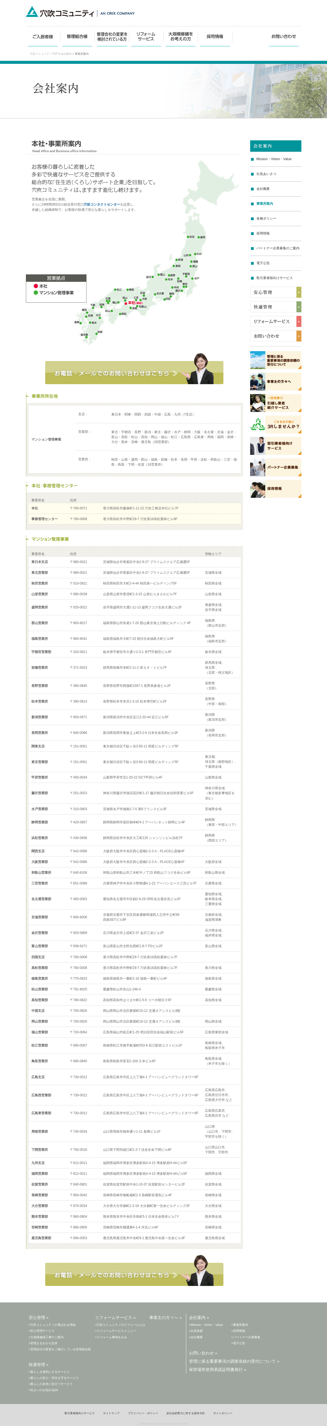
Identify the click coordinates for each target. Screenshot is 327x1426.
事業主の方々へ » (165, 1317)
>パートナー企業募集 (245, 1337)
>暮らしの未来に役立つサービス (51, 1384)
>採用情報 (238, 1330)
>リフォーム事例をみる (111, 1337)
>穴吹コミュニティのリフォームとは (120, 1324)
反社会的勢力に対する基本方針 (185, 1413)
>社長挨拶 (196, 1330)
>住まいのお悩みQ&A (43, 1390)
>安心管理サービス (42, 1330)
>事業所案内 (239, 1324)
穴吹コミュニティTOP (44, 53)
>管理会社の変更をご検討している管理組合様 (60, 1349)
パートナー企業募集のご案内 (277, 248)
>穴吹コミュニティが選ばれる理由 (52, 1324)
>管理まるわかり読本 (43, 1343)
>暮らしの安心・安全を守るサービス (54, 1377)
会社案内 (66, 53)
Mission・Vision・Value (274, 159)
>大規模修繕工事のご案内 (46, 1337)
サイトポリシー (223, 1413)
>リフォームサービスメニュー (115, 1330)
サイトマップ (111, 1413)
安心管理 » (39, 1317)
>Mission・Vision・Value (206, 1324)
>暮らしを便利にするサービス (49, 1371)
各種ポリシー (266, 218)
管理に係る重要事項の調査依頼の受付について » (234, 1361)
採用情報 (263, 233)
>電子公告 (238, 1343)
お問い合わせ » (203, 1353)
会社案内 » (199, 1317)
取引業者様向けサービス (274, 278)
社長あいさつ (266, 174)
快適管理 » (39, 1364)
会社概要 (263, 189)
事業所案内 (264, 204)
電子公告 (263, 263)
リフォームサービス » (115, 1317)
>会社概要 (196, 1337)
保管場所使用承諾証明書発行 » (217, 1369)
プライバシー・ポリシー (143, 1413)
